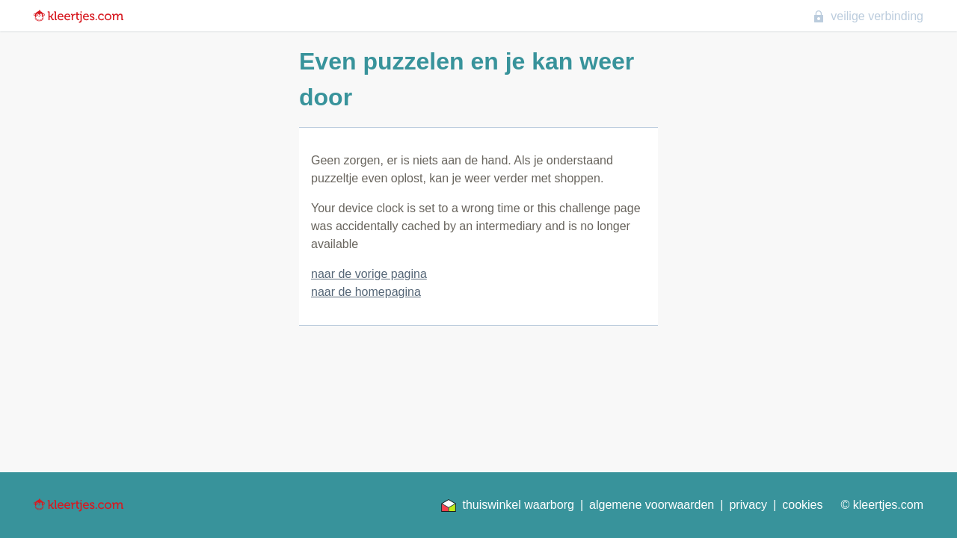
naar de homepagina (366, 291)
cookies (802, 504)
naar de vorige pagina (369, 274)
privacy (748, 504)
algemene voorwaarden (651, 504)
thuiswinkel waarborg (507, 505)
